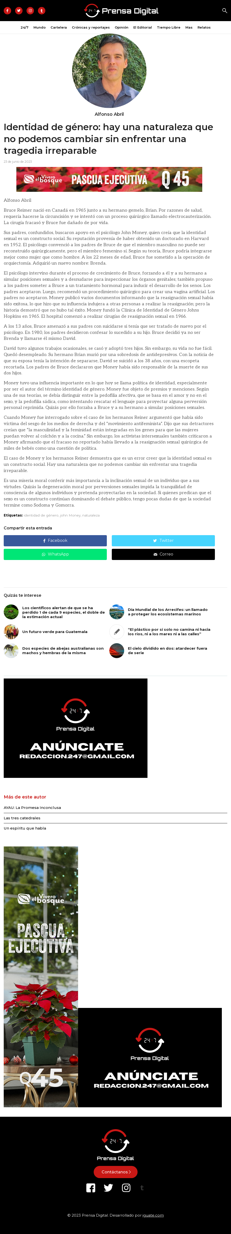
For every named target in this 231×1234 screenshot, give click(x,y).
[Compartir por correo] (163, 554)
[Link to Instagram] (30, 10)
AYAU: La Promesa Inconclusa (32, 807)
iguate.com (153, 1215)
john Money (70, 515)
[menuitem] (24, 27)
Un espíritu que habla (25, 828)
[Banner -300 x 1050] (41, 1106)
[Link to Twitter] (19, 10)
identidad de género (41, 515)
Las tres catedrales (22, 818)
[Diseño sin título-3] (75, 776)
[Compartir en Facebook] (55, 540)
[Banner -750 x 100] (109, 190)
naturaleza (91, 515)
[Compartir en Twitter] (163, 540)
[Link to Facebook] (7, 10)
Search (224, 10)
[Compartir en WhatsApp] (55, 554)
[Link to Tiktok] (41, 10)
